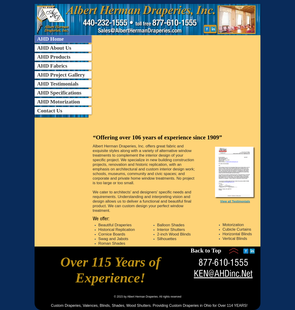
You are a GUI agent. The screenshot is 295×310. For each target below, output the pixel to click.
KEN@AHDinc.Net (223, 273)
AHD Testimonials (58, 84)
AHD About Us (54, 48)
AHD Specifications (59, 93)
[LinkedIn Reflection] (213, 29)
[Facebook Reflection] (206, 29)
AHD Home (50, 39)
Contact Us (49, 111)
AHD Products (54, 57)
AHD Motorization (58, 102)
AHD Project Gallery (61, 75)
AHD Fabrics (52, 66)
